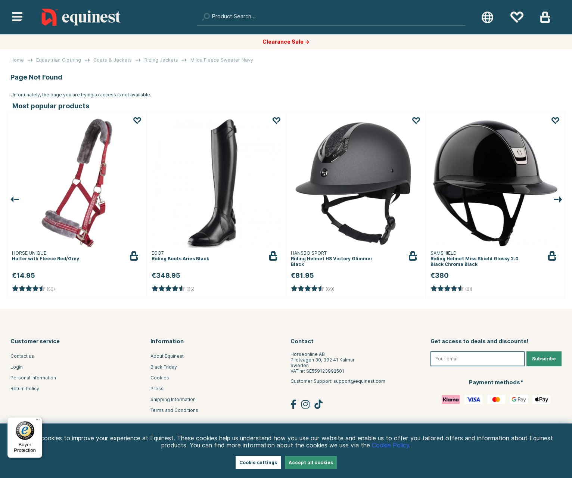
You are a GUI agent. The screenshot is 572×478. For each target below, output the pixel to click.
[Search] (331, 17)
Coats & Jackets (112, 60)
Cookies (159, 378)
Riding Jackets (161, 60)
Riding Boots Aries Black (180, 258)
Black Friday (163, 367)
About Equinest (167, 356)
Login (16, 367)
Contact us (22, 356)
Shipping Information (173, 399)
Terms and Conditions (174, 410)
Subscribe (544, 358)
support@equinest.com (359, 381)
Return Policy (24, 388)
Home (17, 60)
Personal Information (33, 378)
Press (157, 388)
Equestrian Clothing (58, 60)
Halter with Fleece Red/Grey (45, 258)
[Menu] (37, 421)
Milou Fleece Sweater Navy (221, 60)
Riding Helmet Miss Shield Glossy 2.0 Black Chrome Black (474, 261)
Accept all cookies (311, 462)
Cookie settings (258, 462)
